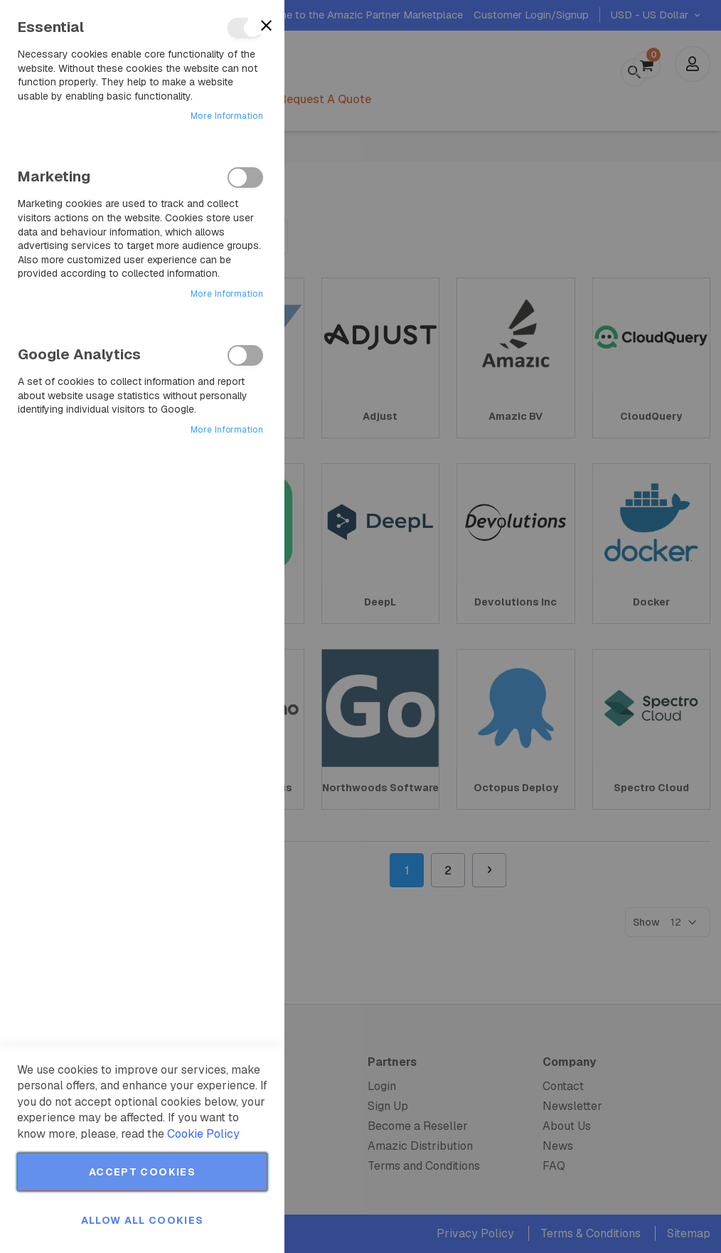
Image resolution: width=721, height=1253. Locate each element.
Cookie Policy (203, 1133)
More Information (227, 116)
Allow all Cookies (142, 1220)
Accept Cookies (142, 1171)
